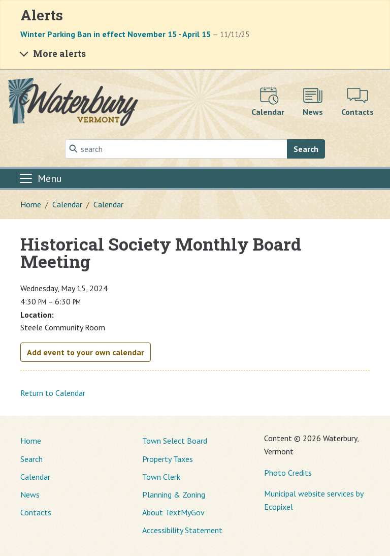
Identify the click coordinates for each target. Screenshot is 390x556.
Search (306, 149)
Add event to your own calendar (85, 352)
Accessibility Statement (182, 530)
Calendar (67, 204)
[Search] (176, 149)
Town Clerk (161, 477)
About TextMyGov (173, 512)
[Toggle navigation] (40, 178)
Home (30, 204)
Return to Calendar (52, 393)
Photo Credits (288, 473)
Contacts (35, 512)
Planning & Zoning (173, 494)
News (30, 494)
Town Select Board (174, 441)
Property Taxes (167, 459)
